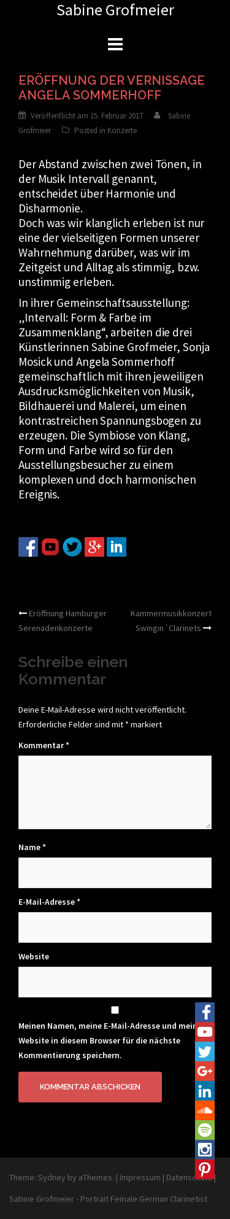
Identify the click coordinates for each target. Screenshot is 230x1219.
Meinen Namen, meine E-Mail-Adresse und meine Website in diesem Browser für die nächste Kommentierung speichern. (110, 1040)
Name (32, 847)
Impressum (140, 1177)
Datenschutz (189, 1177)
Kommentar (43, 745)
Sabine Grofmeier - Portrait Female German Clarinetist (108, 1198)
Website (33, 956)
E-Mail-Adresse (49, 901)
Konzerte (122, 130)
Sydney (52, 1177)
